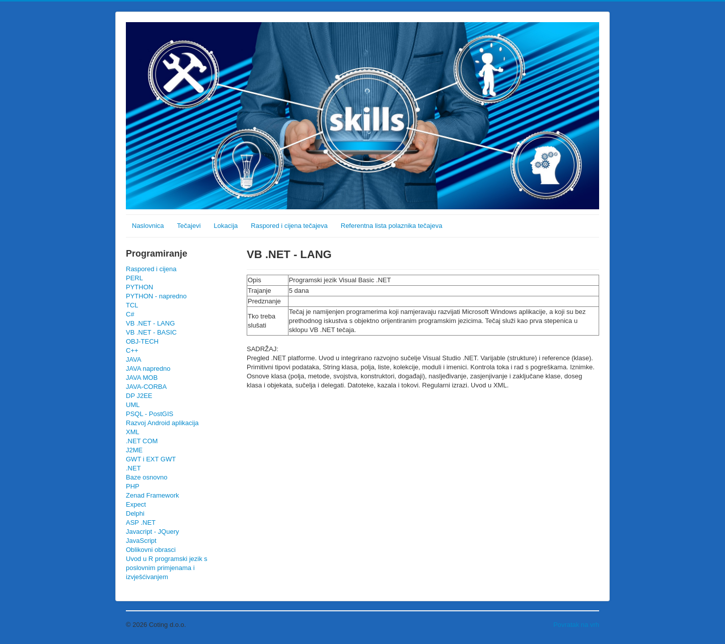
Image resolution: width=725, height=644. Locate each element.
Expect (136, 504)
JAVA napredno (148, 368)
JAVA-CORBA (146, 386)
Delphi (135, 513)
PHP (132, 486)
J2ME (134, 450)
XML (132, 432)
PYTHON (139, 287)
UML (132, 405)
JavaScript (141, 540)
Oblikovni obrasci (151, 549)
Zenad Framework (152, 495)
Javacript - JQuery (152, 531)
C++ (132, 350)
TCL (132, 305)
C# (130, 314)
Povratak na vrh (576, 624)
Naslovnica (148, 225)
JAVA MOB (142, 377)
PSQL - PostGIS (149, 414)
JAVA (133, 359)
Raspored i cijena (151, 269)
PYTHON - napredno (156, 296)
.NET (133, 468)
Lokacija (226, 225)
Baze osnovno (146, 477)
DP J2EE (139, 395)
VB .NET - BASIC (151, 332)
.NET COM (142, 441)
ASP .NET (141, 522)
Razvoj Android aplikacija (162, 423)
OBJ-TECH (142, 341)
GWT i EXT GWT (151, 459)
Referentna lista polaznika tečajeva (392, 225)
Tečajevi (189, 225)
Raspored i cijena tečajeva (289, 225)
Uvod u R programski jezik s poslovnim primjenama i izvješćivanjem (166, 568)
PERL (134, 278)
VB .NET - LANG (150, 323)
